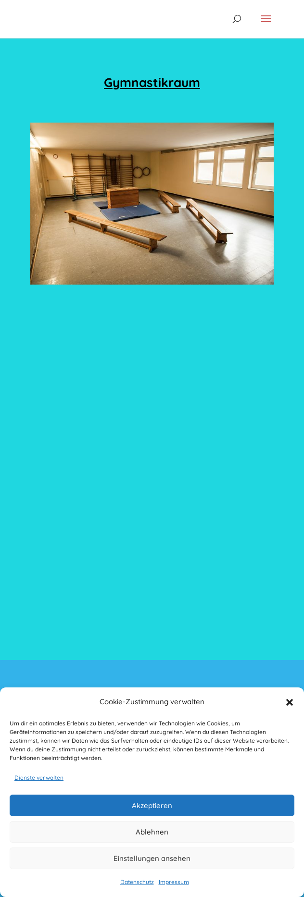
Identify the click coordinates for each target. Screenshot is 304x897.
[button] (289, 702)
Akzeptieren (152, 805)
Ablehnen (152, 831)
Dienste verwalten (38, 777)
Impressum (174, 881)
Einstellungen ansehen (152, 858)
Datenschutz (137, 881)
